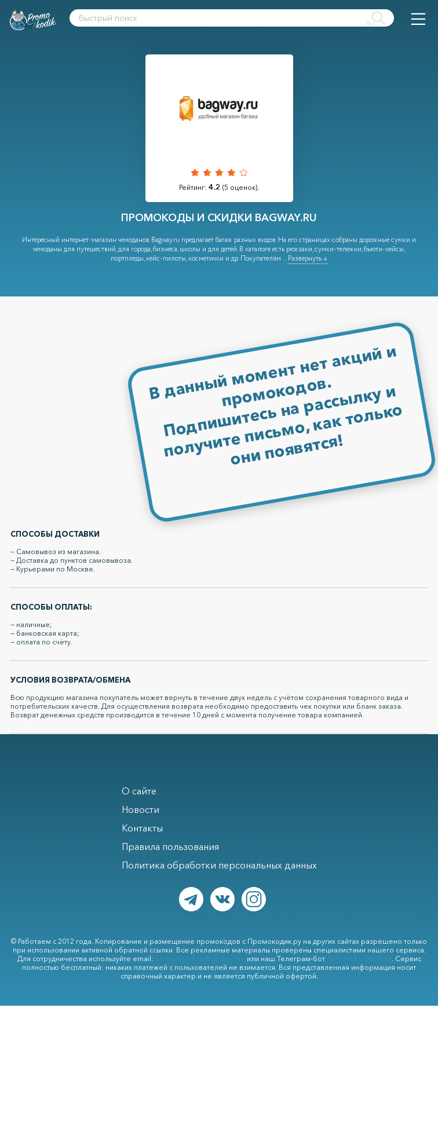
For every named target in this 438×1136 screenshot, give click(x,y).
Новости (140, 809)
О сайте (139, 791)
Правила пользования (170, 846)
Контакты (142, 828)
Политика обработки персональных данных (219, 865)
